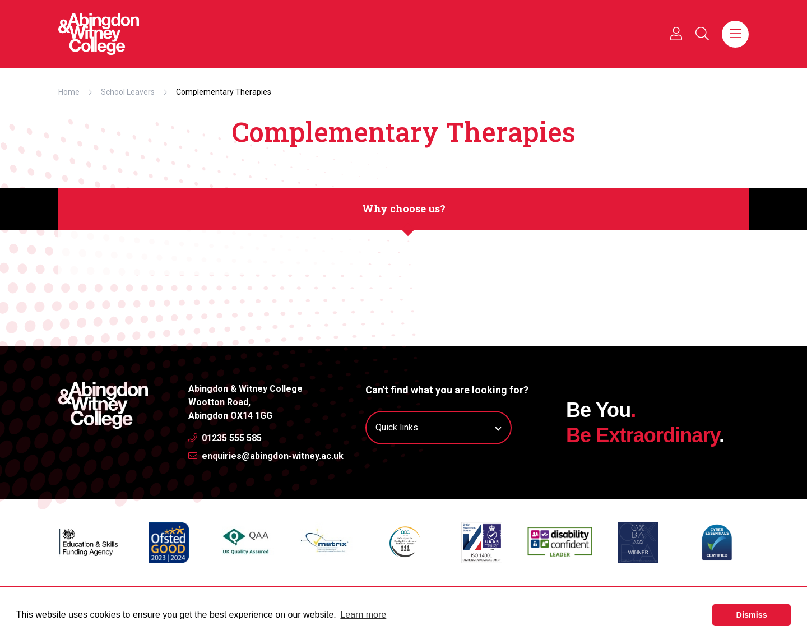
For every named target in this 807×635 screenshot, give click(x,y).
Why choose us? (404, 208)
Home (69, 91)
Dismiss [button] (751, 614)
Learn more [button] (363, 614)
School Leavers (128, 91)
